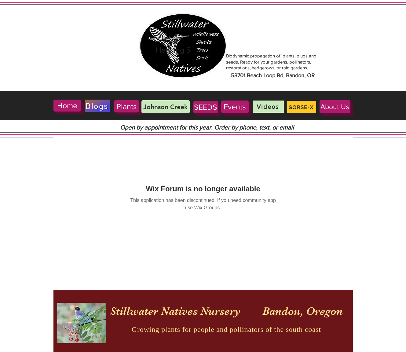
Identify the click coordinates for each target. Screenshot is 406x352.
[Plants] (126, 106)
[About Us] (335, 106)
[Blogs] (97, 106)
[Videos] (268, 107)
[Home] (67, 106)
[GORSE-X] (301, 107)
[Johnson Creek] (165, 106)
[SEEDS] (205, 107)
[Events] (235, 107)
